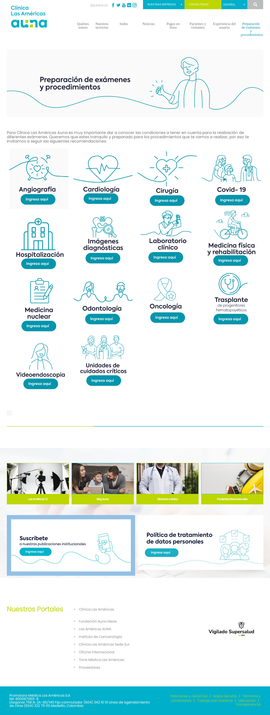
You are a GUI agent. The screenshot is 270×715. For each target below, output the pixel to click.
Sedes (124, 24)
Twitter (118, 5)
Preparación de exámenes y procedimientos (252, 29)
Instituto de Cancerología (100, 636)
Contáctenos (199, 4)
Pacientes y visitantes (198, 25)
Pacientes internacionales (232, 499)
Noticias (148, 24)
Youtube (124, 5)
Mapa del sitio (225, 696)
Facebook (113, 5)
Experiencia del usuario (224, 25)
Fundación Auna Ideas (98, 621)
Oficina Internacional (97, 652)
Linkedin (129, 5)
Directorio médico (167, 499)
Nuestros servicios (101, 25)
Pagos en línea (173, 25)
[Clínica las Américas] (39, 17)
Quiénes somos (83, 25)
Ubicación (247, 700)
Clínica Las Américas (96, 609)
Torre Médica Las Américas (101, 659)
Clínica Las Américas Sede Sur (104, 644)
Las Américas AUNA (95, 629)
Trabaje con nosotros (215, 700)
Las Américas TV (38, 499)
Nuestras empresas (161, 4)
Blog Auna (103, 499)
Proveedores (89, 667)
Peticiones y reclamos (189, 696)
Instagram (134, 5)
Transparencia (248, 704)
